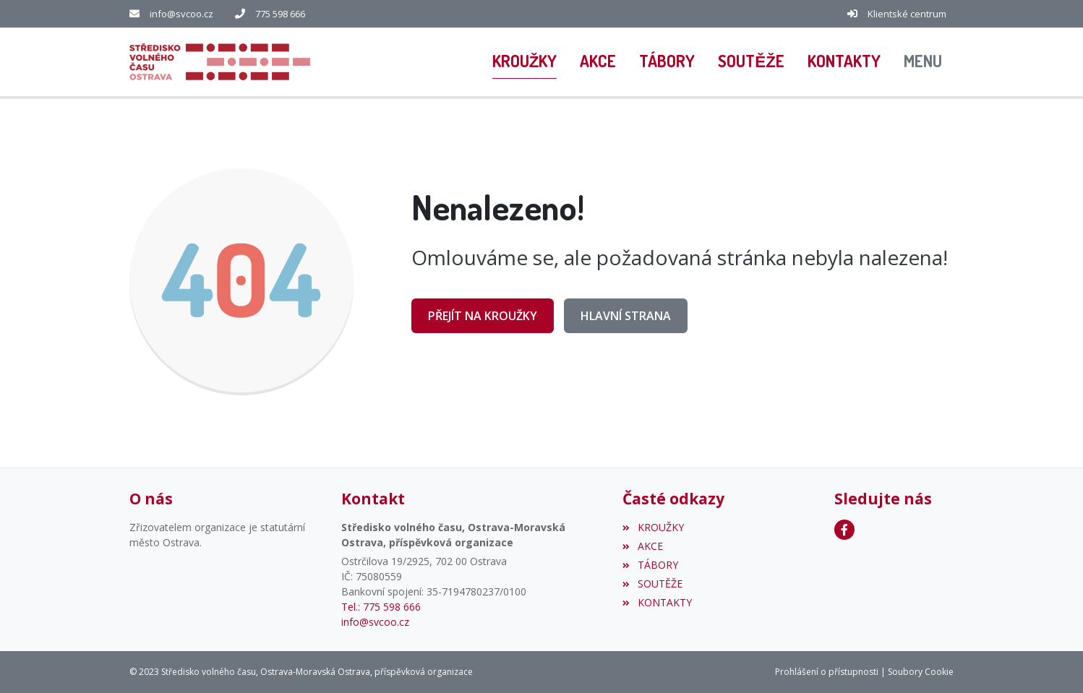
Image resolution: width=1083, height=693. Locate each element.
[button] (923, 62)
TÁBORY (649, 565)
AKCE (642, 546)
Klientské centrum (907, 13)
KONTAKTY (656, 602)
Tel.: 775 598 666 (381, 607)
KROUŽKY (652, 527)
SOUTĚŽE (652, 583)
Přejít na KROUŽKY (482, 316)
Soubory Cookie (921, 672)
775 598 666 (280, 13)
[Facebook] (844, 530)
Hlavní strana (626, 316)
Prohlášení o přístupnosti (826, 672)
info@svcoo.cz (181, 13)
